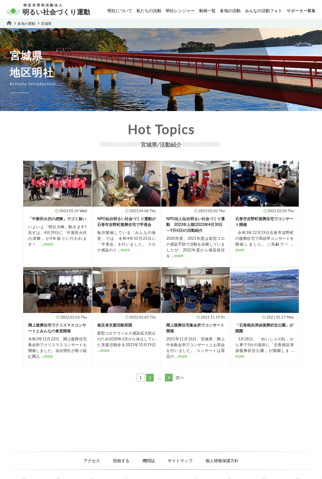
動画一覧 (207, 10)
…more (47, 244)
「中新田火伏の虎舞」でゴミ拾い (57, 218)
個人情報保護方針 (222, 460)
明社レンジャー (180, 10)
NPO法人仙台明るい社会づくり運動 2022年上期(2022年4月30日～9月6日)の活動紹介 (195, 224)
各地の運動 (26, 23)
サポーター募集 (301, 10)
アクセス (91, 460)
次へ (180, 377)
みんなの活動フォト (263, 10)
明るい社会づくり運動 (48, 10)
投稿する (121, 460)
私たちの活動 (148, 10)
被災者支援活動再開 (114, 325)
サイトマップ (180, 460)
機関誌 (148, 460)
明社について (119, 10)
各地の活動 (230, 10)
